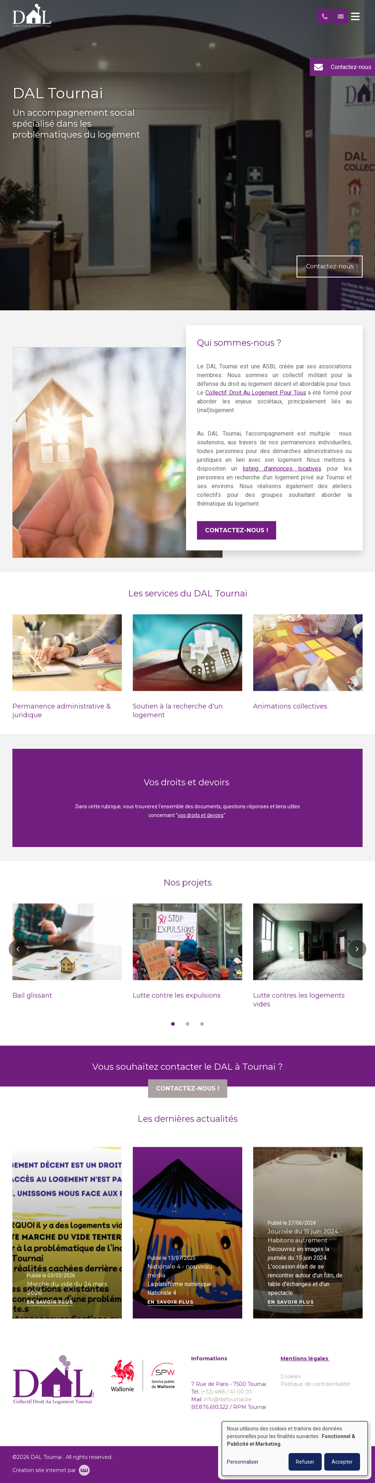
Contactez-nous (329, 266)
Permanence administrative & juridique (61, 715)
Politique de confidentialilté (315, 1384)
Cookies (291, 1376)
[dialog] (295, 1448)
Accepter (342, 1462)
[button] (18, 954)
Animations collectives (290, 711)
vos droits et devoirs (201, 820)
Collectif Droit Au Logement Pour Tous (255, 397)
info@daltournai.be (228, 1399)
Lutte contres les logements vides (299, 1004)
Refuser (305, 1462)
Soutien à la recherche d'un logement (178, 715)
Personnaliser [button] (243, 1462)
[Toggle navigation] (355, 16)
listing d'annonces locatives (282, 473)
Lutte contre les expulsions (177, 1000)
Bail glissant (32, 1000)
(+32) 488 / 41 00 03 (226, 1391)
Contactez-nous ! (236, 535)
